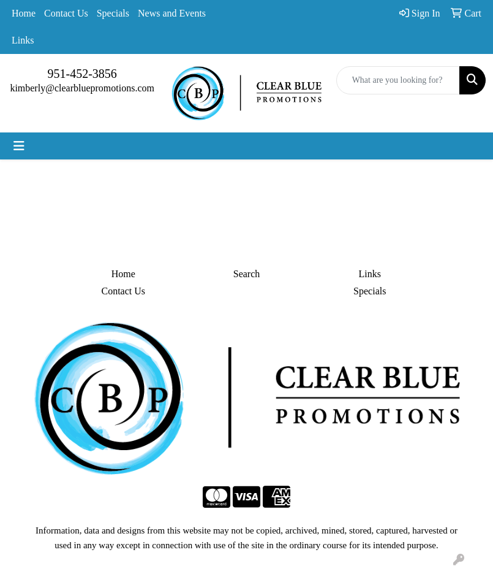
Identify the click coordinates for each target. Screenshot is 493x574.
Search (246, 274)
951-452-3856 (82, 73)
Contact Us (66, 13)
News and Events (172, 13)
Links (23, 40)
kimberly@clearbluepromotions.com (82, 88)
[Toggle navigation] (19, 146)
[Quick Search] (398, 80)
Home (24, 13)
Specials (113, 13)
